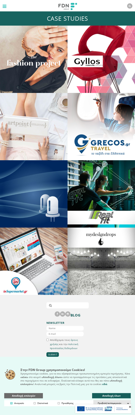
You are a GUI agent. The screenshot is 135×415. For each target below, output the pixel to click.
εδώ (104, 384)
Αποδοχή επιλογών (23, 395)
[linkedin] (62, 314)
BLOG (75, 315)
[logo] (66, 6)
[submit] (50, 305)
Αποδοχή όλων (111, 395)
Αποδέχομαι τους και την (62, 344)
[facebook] (57, 314)
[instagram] (67, 314)
